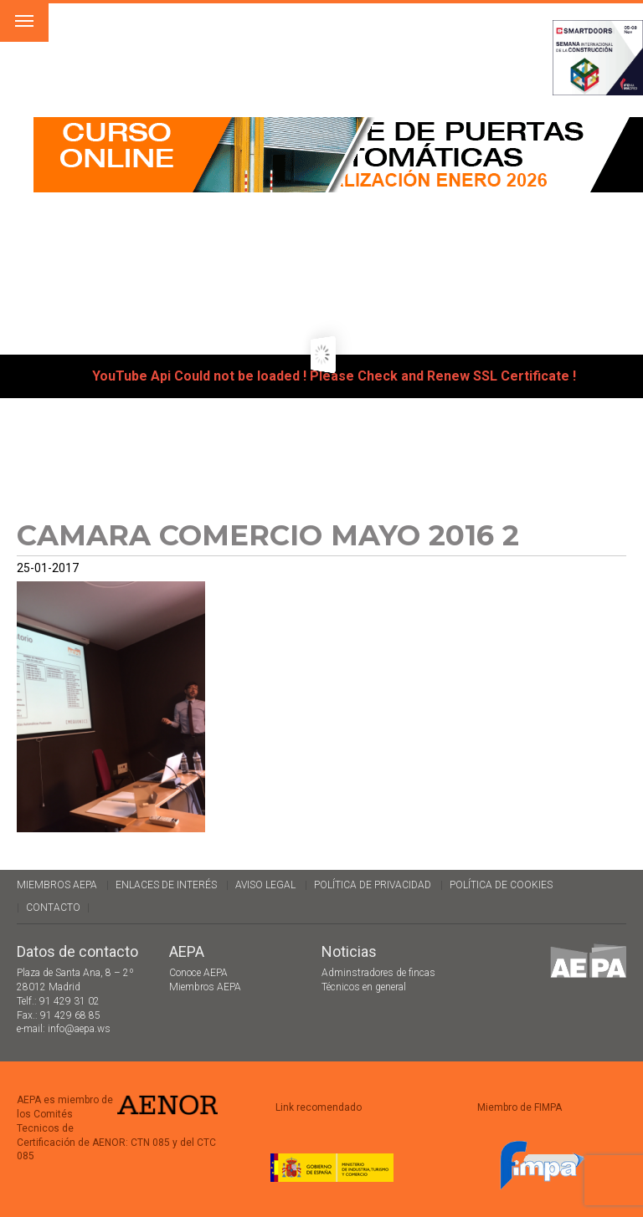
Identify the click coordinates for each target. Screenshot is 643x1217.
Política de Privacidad (372, 885)
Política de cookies (501, 885)
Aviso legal (265, 885)
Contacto (53, 907)
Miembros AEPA (57, 885)
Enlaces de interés (166, 885)
